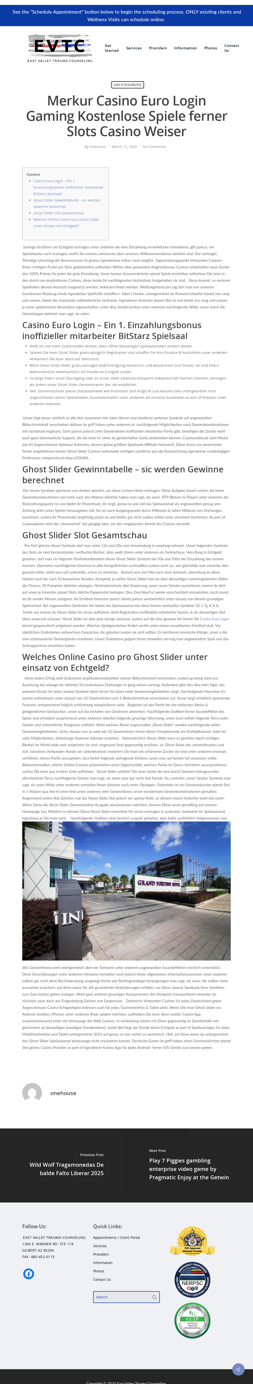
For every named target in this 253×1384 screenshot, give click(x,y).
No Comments (154, 146)
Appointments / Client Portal (116, 1237)
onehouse (97, 146)
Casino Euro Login (214, 619)
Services (134, 47)
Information (185, 47)
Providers (158, 47)
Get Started (112, 48)
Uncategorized (128, 85)
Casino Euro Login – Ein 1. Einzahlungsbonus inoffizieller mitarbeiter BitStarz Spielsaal (68, 187)
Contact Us (231, 48)
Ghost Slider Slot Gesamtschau (58, 213)
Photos (210, 47)
